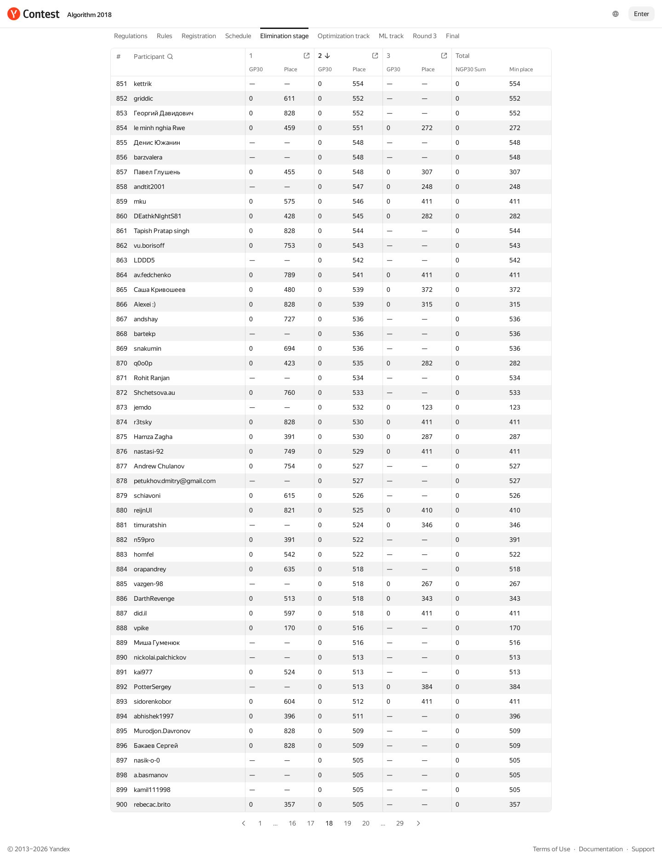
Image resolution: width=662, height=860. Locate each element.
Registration (199, 36)
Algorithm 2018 (89, 14)
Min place (525, 69)
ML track (391, 36)
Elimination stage (284, 36)
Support (643, 849)
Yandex (59, 849)
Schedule (238, 36)
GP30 (260, 69)
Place (295, 69)
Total (467, 55)
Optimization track (344, 36)
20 (366, 823)
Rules (164, 36)
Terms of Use (551, 849)
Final (452, 36)
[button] (154, 56)
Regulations (131, 36)
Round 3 (425, 36)
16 (292, 823)
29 (400, 823)
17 (310, 823)
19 (347, 823)
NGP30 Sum (475, 69)
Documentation (601, 849)
